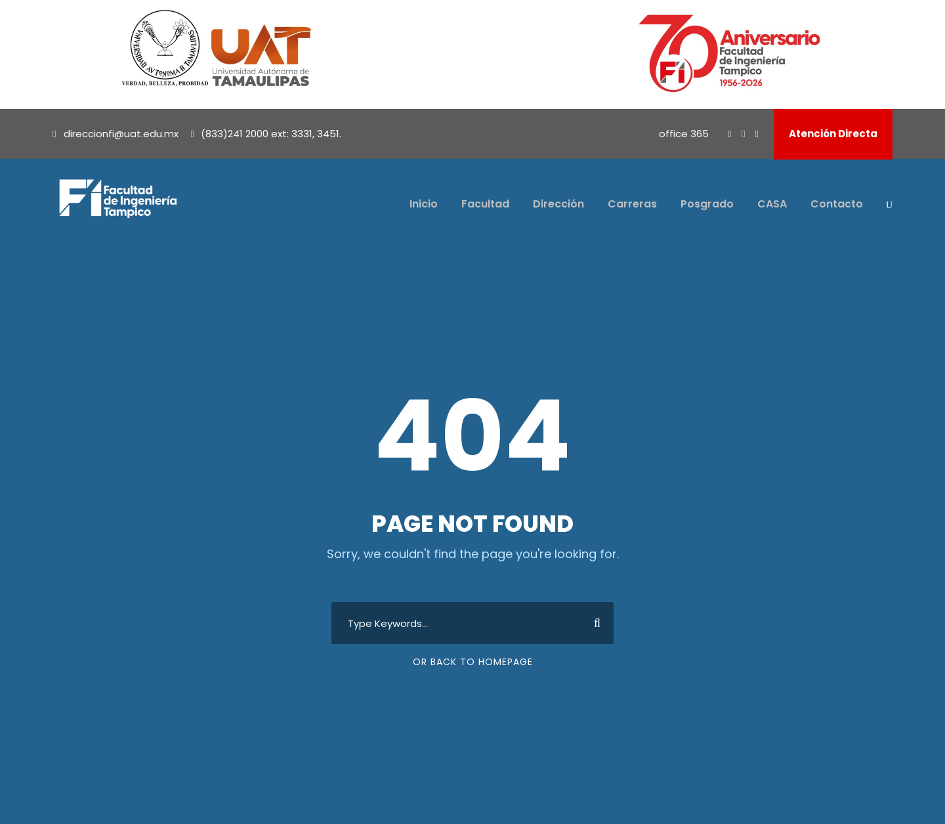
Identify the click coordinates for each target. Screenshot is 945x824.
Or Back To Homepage (473, 661)
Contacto (836, 203)
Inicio (424, 203)
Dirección (558, 203)
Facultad (485, 203)
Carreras (632, 203)
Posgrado (707, 203)
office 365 (684, 134)
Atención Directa (833, 134)
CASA (772, 203)
